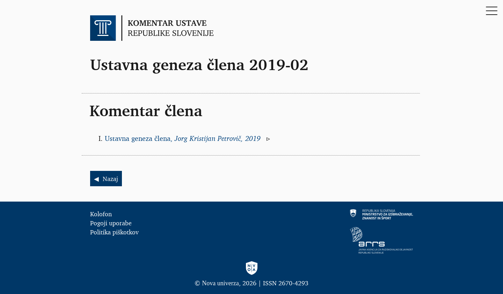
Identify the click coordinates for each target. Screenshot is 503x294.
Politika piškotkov (114, 232)
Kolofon (101, 214)
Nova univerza (220, 283)
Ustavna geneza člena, (184, 138)
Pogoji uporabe (111, 223)
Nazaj (110, 178)
